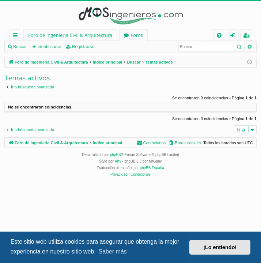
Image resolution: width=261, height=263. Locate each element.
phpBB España (152, 168)
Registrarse (83, 46)
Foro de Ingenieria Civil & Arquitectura (70, 35)
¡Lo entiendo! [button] (220, 247)
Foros (136, 35)
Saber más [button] (112, 251)
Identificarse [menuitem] (234, 36)
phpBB (115, 155)
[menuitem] (219, 35)
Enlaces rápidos (16, 36)
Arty (118, 161)
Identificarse (49, 46)
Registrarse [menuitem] (248, 36)
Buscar (20, 46)
